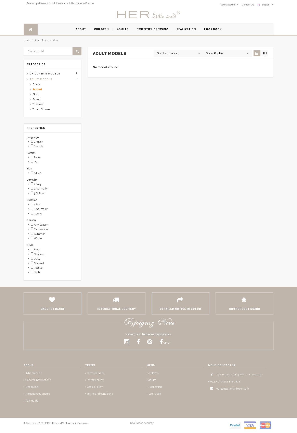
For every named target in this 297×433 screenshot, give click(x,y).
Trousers (38, 104)
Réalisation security (142, 422)
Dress (36, 84)
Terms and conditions (100, 393)
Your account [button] (229, 4)
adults (152, 379)
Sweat (37, 99)
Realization (155, 386)
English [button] (265, 4)
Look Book (154, 393)
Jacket (37, 89)
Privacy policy (95, 379)
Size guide (31, 386)
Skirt (36, 94)
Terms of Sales (95, 373)
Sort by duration (167, 53)
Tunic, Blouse (41, 109)
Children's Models (45, 73)
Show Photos (214, 53)
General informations (38, 379)
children (153, 373)
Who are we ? (33, 373)
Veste (56, 40)
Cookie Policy (95, 386)
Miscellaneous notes (37, 393)
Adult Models (41, 40)
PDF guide (31, 400)
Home (27, 40)
